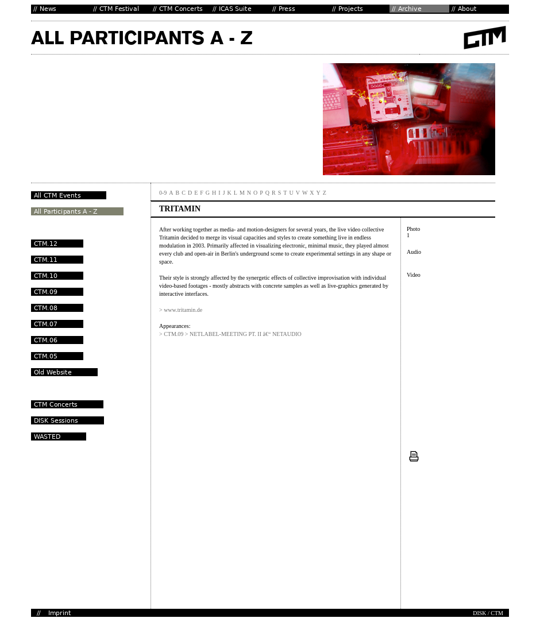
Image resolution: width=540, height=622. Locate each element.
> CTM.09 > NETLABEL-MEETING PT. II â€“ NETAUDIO (230, 334)
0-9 (163, 193)
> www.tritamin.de (180, 310)
